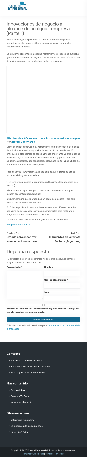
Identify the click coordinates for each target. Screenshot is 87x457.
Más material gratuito (22, 402)
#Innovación (24, 224)
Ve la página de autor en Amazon (28, 372)
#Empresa (12, 224)
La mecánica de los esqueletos (27, 426)
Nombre (49, 267)
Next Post (75, 233)
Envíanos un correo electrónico (27, 360)
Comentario (14, 267)
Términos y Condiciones (33, 454)
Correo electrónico (56, 280)
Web (46, 292)
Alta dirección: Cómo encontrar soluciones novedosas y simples (43, 138)
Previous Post (13, 233)
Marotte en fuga (19, 432)
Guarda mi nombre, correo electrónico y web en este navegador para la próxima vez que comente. (43, 310)
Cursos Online (18, 390)
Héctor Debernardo (23, 141)
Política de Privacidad (54, 454)
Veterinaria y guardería (23, 420)
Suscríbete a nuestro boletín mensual (30, 366)
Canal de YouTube (20, 396)
